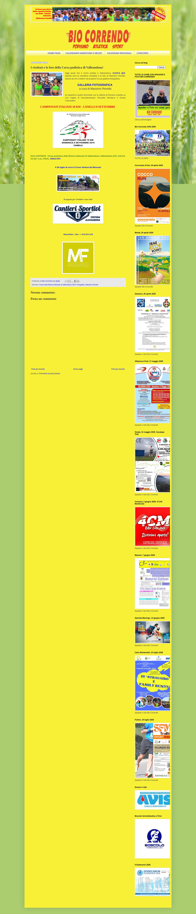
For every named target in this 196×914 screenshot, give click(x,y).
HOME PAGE (54, 53)
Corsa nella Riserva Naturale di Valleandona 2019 (57, 285)
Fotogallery (81, 285)
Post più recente (38, 369)
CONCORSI (142, 53)
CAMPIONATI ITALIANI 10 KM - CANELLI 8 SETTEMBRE (77, 106)
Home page (78, 369)
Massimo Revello (92, 285)
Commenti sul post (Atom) (49, 373)
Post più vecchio (118, 369)
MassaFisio (68, 234)
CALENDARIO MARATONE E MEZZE (84, 53)
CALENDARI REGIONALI (119, 53)
